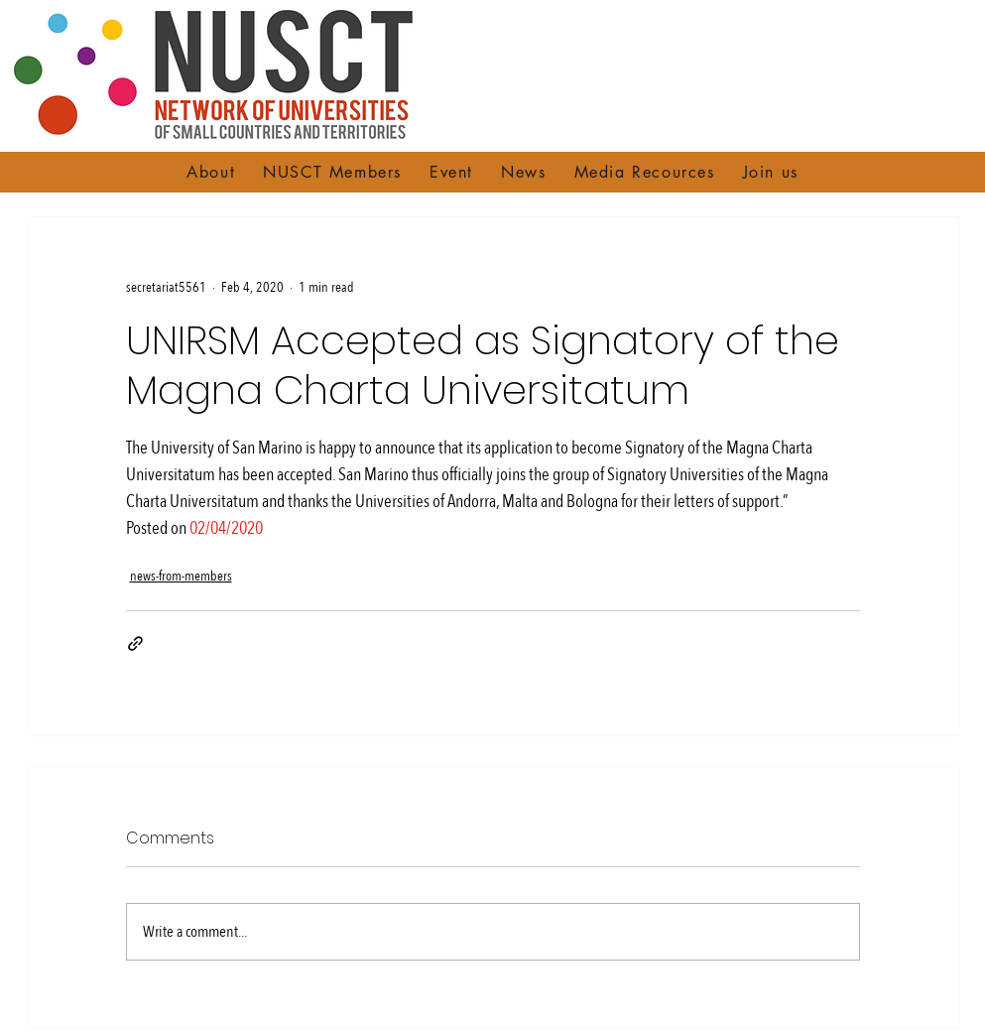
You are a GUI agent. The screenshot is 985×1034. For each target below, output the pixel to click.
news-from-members (181, 576)
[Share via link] (135, 643)
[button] (210, 172)
